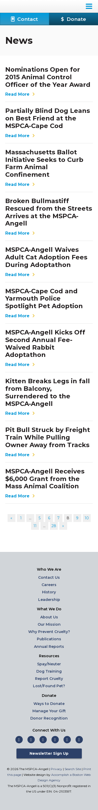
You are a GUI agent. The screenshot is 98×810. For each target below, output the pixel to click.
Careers (49, 584)
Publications (49, 639)
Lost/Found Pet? (49, 686)
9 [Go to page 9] (77, 518)
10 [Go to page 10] (87, 518)
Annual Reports (49, 646)
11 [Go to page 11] (35, 525)
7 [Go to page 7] (58, 518)
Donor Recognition (49, 718)
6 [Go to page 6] (49, 518)
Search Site (73, 769)
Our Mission (49, 624)
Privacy (56, 769)
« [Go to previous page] (11, 518)
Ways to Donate (49, 703)
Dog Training (49, 671)
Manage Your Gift (49, 711)
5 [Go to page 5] (40, 518)
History (49, 592)
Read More (20, 94)
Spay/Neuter (49, 664)
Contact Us (49, 577)
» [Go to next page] (63, 525)
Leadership (49, 599)
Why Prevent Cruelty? (49, 631)
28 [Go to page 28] (53, 525)
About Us (49, 617)
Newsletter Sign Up (49, 753)
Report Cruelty (49, 678)
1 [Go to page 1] (21, 518)
